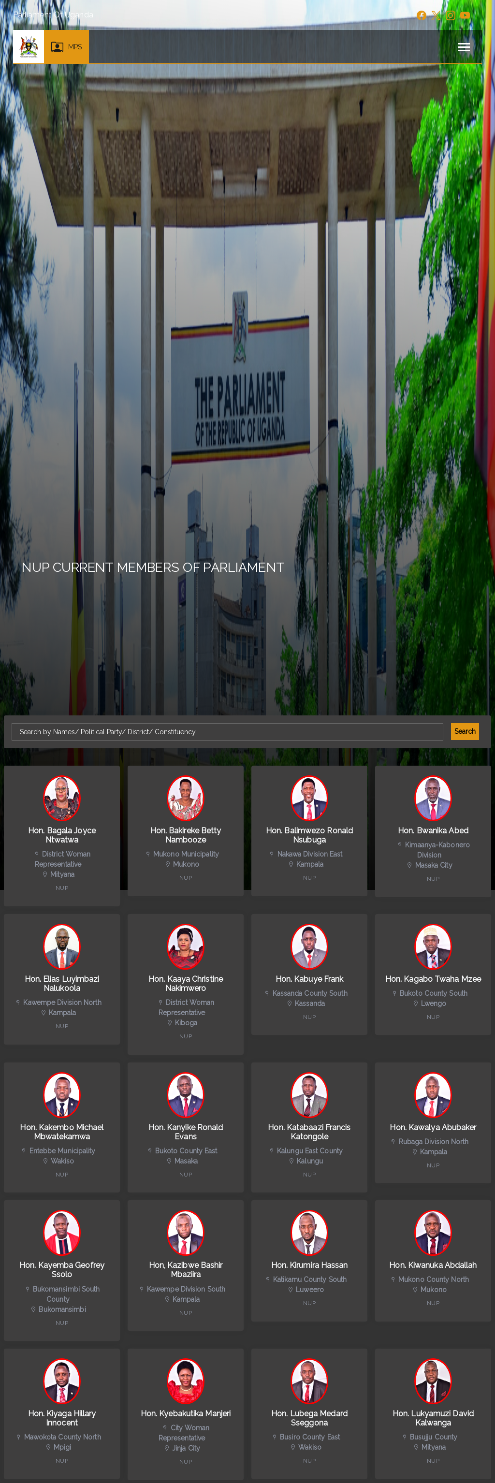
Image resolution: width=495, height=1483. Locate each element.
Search (465, 731)
